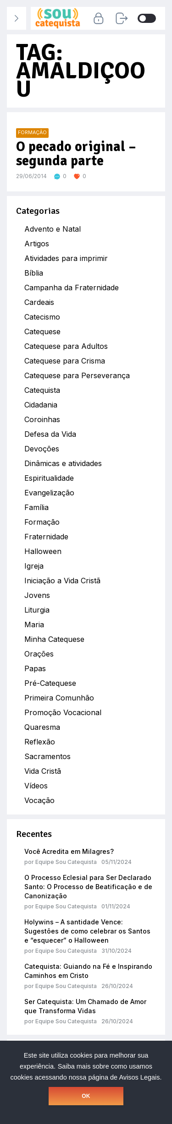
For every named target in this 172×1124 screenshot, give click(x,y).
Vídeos (36, 785)
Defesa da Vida (50, 434)
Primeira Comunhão (59, 697)
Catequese (42, 331)
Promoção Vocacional (62, 712)
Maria (34, 624)
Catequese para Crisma (64, 360)
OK (86, 1096)
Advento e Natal (52, 228)
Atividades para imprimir (66, 258)
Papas (35, 668)
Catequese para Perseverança (77, 375)
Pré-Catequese (50, 683)
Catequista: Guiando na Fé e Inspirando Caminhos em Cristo (88, 970)
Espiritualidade (49, 478)
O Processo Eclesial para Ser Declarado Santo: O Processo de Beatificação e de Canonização (88, 887)
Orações (39, 653)
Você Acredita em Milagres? (69, 851)
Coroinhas (42, 419)
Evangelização (49, 492)
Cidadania (40, 404)
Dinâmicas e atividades (63, 463)
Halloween (42, 551)
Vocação (39, 800)
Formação (42, 522)
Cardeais (39, 302)
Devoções (41, 448)
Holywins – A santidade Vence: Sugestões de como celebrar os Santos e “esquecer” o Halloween (87, 931)
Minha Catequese (54, 639)
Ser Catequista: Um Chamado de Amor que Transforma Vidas (85, 1006)
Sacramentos (47, 756)
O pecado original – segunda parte (76, 154)
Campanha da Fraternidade (71, 287)
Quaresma (42, 727)
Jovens (37, 595)
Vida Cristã (42, 771)
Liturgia (37, 609)
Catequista (42, 390)
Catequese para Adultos (66, 346)
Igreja (34, 565)
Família (36, 507)
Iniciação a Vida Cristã (62, 580)
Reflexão (39, 741)
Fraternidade (46, 536)
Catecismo (42, 316)
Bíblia (33, 272)
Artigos (36, 243)
